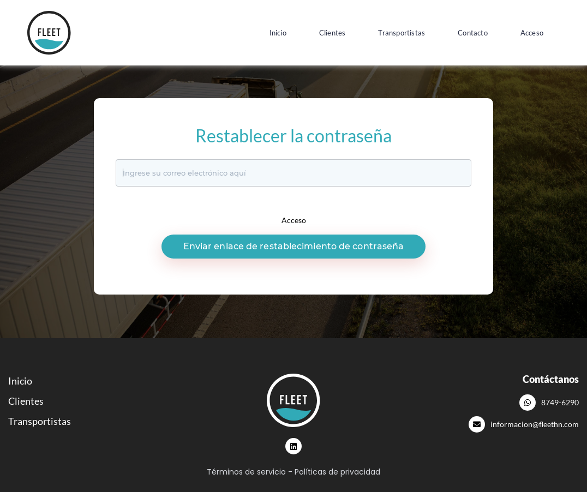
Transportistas (401, 32)
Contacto (473, 32)
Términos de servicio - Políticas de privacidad (293, 471)
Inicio (277, 32)
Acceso (531, 32)
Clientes (332, 32)
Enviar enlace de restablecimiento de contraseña (293, 246)
